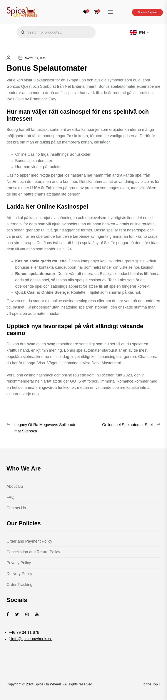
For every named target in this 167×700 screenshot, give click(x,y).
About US (15, 486)
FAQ (10, 497)
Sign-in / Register (147, 12)
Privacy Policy (19, 563)
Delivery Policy (19, 574)
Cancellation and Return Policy (33, 552)
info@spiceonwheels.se (31, 639)
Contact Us (16, 508)
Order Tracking (19, 584)
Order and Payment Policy (29, 541)
